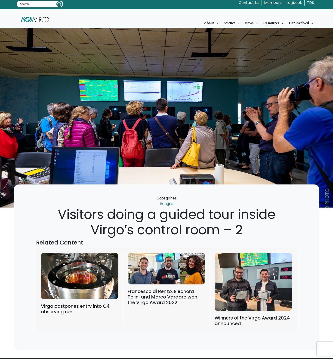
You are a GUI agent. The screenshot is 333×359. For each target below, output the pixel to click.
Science (232, 23)
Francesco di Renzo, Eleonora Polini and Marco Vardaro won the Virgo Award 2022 (162, 297)
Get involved (301, 23)
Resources (273, 23)
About (211, 23)
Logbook (294, 2)
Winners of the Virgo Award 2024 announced (252, 321)
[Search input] (38, 4)
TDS (310, 2)
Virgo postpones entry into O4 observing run (75, 309)
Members (273, 2)
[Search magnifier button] (59, 4)
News (252, 23)
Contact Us (249, 2)
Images (166, 203)
